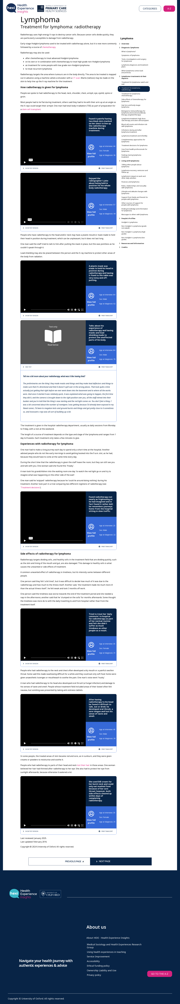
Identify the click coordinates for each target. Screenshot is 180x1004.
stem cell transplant (31, 109)
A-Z (169, 8)
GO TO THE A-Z (159, 974)
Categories (150, 8)
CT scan (76, 78)
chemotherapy (48, 47)
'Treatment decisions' (30, 487)
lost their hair (83, 765)
